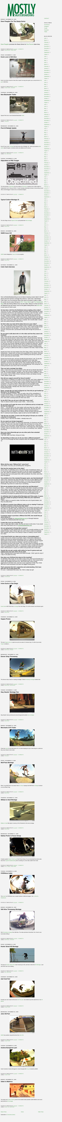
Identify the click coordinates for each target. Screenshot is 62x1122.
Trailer (7, 121)
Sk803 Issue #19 (6, 233)
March (45, 40)
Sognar (2, 643)
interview (7, 576)
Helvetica (25, 186)
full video (7, 866)
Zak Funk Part (5, 979)
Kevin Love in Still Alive (9, 57)
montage (11, 146)
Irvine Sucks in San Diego (9, 583)
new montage (31, 715)
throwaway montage (29, 679)
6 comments (21, 1073)
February (46, 42)
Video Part (13, 50)
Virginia (13, 87)
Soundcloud (47, 24)
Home (22, 1111)
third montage (29, 220)
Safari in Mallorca (6, 1081)
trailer (23, 115)
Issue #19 (14, 254)
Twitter (45, 31)
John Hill (21, 1035)
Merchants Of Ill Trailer (8, 727)
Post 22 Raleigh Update (8, 128)
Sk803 (2, 254)
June (45, 58)
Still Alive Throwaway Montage (11, 909)
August (45, 54)
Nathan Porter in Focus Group (11, 836)
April (45, 38)
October (46, 50)
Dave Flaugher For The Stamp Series (13, 21)
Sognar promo (8, 642)
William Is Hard (4, 823)
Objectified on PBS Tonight (10, 160)
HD (5, 153)
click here (39, 305)
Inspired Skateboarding (10, 860)
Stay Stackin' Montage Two (10, 692)
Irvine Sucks (3, 606)
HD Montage (38, 964)
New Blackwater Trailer (8, 94)
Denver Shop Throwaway (9, 656)
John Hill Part (5, 1014)
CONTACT (46, 18)
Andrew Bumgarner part (9, 1047)
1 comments (21, 120)
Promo (11, 649)
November (46, 48)
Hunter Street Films (10, 964)
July (45, 56)
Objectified (11, 186)
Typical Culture (14, 220)
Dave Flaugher (5, 44)
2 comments (21, 152)
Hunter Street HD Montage (9, 946)
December (46, 46)
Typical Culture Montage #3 (10, 199)
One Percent (29, 44)
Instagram (46, 26)
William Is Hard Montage (9, 800)
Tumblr (45, 28)
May (45, 60)
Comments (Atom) (11, 1114)
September (46, 52)
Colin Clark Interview (8, 267)
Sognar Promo (5, 619)
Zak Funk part (20, 999)
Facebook (46, 30)
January (46, 44)
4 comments (21, 49)
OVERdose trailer (6, 873)
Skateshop (7, 50)
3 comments (21, 86)
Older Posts (40, 1111)
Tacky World (27, 302)
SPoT (21, 302)
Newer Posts (4, 1111)
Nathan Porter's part (12, 859)
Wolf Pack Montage (7, 762)
